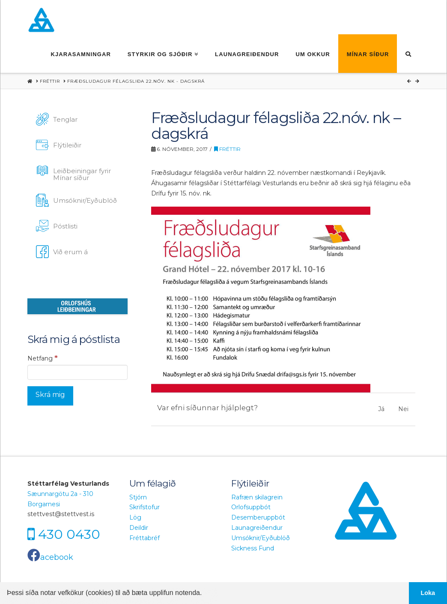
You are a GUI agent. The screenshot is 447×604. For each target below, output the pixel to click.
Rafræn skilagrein (257, 497)
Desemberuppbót (258, 517)
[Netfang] (77, 372)
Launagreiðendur (257, 528)
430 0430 (69, 534)
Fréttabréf (144, 538)
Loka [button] (428, 592)
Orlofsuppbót (251, 507)
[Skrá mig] (50, 396)
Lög (135, 517)
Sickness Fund (252, 548)
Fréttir (227, 149)
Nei (403, 409)
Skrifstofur (144, 507)
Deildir (138, 528)
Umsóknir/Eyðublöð (260, 538)
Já (381, 409)
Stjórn (138, 497)
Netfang (42, 358)
